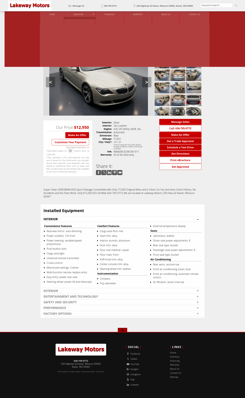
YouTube (132, 364)
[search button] (236, 6)
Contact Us (175, 372)
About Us (174, 368)
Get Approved (180, 166)
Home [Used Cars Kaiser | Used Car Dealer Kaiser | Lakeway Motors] (50, 14)
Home (173, 352)
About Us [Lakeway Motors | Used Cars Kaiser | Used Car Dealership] (163, 14)
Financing (175, 360)
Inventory (175, 356)
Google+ (132, 369)
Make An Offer (77, 135)
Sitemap (174, 377)
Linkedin (132, 385)
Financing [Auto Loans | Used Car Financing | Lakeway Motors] (107, 14)
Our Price (64, 127)
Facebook (133, 354)
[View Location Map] (162, 5)
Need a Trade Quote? (148, 37)
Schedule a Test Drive (180, 147)
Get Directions (180, 153)
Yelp (130, 379)
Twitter (131, 359)
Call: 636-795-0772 (180, 128)
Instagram (133, 374)
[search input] (216, 6)
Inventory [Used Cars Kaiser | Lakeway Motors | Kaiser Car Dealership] (76, 14)
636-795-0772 (81, 360)
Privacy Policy (100, 372)
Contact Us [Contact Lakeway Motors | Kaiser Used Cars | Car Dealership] (192, 14)
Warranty (174, 364)
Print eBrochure (180, 160)
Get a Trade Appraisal (180, 141)
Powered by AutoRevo (88, 372)
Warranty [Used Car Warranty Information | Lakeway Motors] (135, 14)
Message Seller (180, 122)
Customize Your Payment (70, 142)
